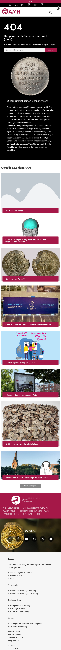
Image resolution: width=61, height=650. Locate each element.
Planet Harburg (9, 511)
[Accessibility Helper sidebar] (58, 8)
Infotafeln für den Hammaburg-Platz (21, 374)
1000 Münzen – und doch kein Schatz (21, 419)
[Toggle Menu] (57, 12)
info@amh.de (13, 640)
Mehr (38, 514)
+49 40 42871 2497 (16, 637)
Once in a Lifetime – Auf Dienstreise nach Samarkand (28, 312)
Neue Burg (27, 514)
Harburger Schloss (11, 514)
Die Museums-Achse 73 (15, 210)
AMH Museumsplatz (11, 508)
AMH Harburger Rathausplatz (35, 508)
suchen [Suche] (51, 50)
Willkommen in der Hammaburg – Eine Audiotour (26, 447)
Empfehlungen (48, 44)
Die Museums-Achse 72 (15, 270)
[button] (50, 12)
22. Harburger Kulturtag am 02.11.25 (20, 346)
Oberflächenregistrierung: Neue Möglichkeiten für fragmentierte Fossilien (26, 235)
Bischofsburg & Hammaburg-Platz (34, 511)
